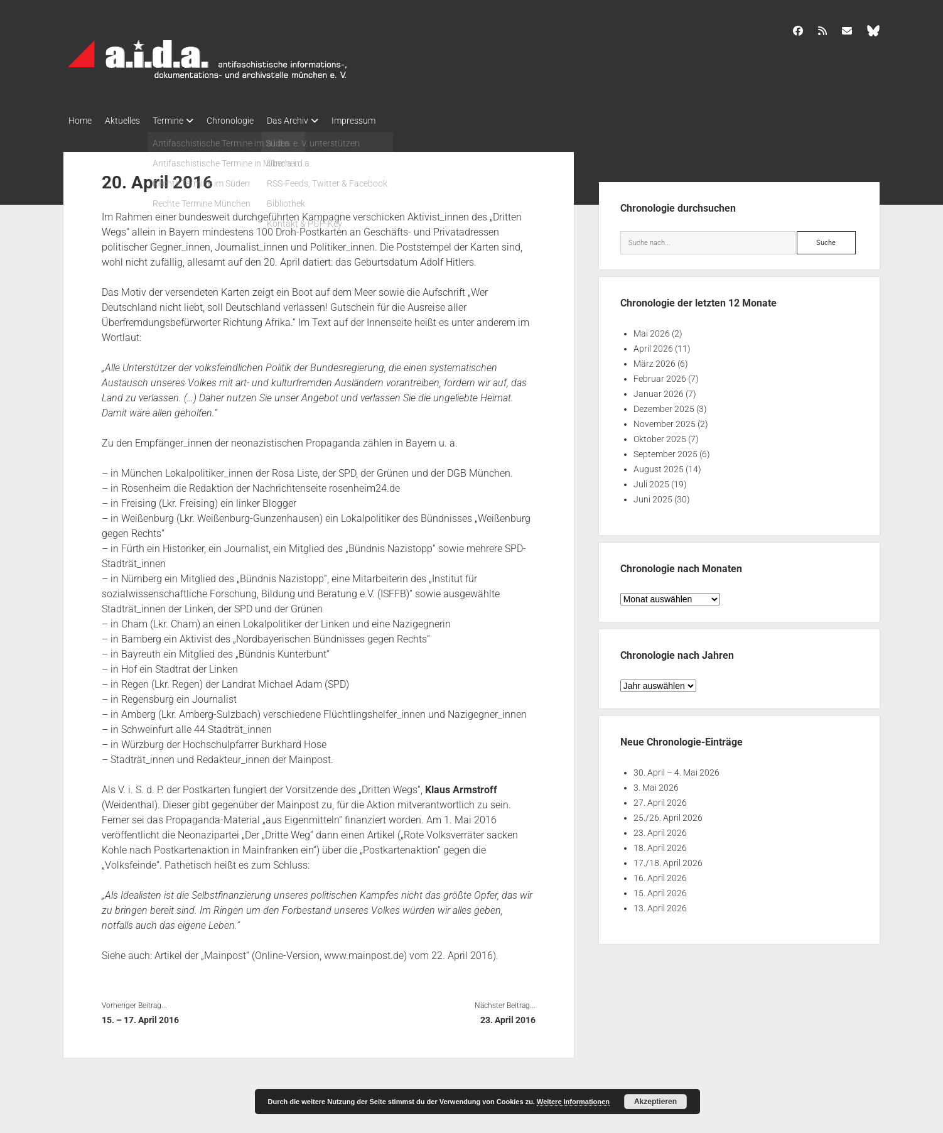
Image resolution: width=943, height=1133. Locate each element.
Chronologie (247, 121)
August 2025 (658, 466)
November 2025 (664, 421)
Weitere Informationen (573, 1101)
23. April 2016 (508, 1016)
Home (80, 121)
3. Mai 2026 (656, 784)
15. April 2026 (660, 890)
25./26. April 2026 (668, 815)
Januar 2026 (658, 391)
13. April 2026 (660, 905)
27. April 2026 (660, 799)
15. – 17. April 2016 (140, 1016)
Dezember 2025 (663, 406)
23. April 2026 (660, 830)
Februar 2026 (659, 376)
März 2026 (654, 360)
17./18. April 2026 (668, 860)
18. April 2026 (660, 845)
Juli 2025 (651, 481)
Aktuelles (128, 121)
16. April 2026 (660, 875)
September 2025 (665, 451)
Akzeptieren (655, 1101)
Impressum (382, 121)
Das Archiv (310, 121)
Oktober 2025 (659, 436)
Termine (179, 121)
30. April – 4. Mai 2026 (676, 769)
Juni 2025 (652, 496)
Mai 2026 (651, 330)
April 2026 (653, 345)
